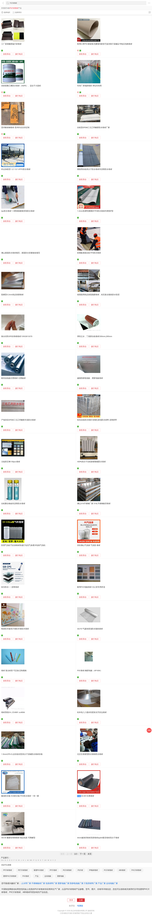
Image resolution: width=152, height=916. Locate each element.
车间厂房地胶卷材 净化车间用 (89, 86)
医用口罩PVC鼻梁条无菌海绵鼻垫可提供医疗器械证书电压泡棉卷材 (104, 44)
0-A (2, 860)
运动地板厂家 (112, 883)
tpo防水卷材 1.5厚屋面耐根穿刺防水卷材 (18, 211)
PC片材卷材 (108, 870)
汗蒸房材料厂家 (90, 883)
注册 (81, 900)
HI (19, 860)
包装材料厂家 (51, 883)
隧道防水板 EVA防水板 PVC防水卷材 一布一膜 (20, 796)
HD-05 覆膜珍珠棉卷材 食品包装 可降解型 (18, 838)
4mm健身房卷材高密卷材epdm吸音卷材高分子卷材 (98, 838)
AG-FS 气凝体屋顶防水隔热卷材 (90, 629)
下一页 (83, 854)
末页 (90, 854)
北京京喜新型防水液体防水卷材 (90, 754)
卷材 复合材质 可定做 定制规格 (14, 671)
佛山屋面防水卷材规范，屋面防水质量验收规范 (20, 253)
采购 (149, 730)
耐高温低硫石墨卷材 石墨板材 (13, 378)
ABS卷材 (122, 870)
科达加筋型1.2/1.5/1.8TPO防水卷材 (15, 169)
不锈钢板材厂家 (38, 883)
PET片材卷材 (23, 870)
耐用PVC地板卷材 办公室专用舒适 (91, 587)
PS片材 (80, 870)
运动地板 (47, 876)
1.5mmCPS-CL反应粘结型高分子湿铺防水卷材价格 (21, 754)
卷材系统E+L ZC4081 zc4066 (13, 712)
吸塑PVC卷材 (39, 870)
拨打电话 (19, 54)
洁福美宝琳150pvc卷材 (10, 462)
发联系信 (6, 54)
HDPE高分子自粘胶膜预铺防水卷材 (91, 462)
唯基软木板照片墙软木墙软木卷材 (15, 629)
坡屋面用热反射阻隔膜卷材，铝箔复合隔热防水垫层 (98, 295)
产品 (36, 876)
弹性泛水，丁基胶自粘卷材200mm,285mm (94, 336)
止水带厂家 (26, 883)
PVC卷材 (25, 876)
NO (31, 860)
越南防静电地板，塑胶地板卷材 (90, 378)
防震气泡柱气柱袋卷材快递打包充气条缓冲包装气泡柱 (23, 545)
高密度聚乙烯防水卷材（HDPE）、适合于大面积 (21, 86)
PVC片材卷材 (136, 870)
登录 (71, 900)
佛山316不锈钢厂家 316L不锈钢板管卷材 (94, 503)
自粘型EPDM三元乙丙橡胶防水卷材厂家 (93, 127)
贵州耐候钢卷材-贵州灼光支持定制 (15, 127)
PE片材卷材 (67, 870)
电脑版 (80, 906)
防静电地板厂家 (76, 883)
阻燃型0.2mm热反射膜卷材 (12, 295)
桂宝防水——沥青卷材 (10, 587)
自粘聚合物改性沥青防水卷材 (13, 503)
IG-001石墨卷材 (88, 796)
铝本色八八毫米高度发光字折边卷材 (92, 712)
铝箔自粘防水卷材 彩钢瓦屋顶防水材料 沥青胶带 (97, 420)
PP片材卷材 (7, 870)
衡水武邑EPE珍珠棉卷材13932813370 (16, 336)
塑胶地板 (60, 876)
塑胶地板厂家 (63, 883)
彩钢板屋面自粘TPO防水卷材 (89, 253)
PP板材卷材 (93, 870)
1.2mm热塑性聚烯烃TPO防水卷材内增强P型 (95, 211)
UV (45, 860)
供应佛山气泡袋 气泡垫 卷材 (88, 545)
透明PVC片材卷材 (9, 876)
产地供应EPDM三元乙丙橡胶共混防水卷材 (18, 420)
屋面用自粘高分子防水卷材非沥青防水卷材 (94, 169)
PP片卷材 (53, 870)
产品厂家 (102, 883)
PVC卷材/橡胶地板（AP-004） (89, 671)
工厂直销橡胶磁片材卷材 (11, 44)
